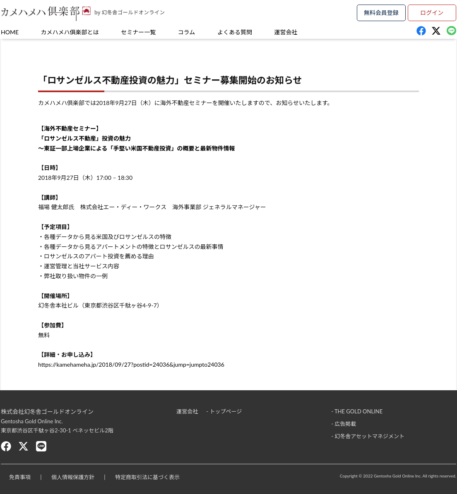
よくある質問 (234, 32)
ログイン (431, 12)
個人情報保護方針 (72, 477)
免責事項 (20, 477)
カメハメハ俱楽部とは (70, 32)
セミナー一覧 (138, 32)
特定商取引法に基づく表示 (147, 477)
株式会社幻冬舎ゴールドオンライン (47, 411)
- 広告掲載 (343, 423)
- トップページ (224, 411)
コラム (186, 32)
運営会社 (286, 32)
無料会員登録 (381, 12)
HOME (10, 32)
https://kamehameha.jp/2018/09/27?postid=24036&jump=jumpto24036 (131, 364)
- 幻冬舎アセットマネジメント (367, 436)
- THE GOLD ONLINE (356, 411)
